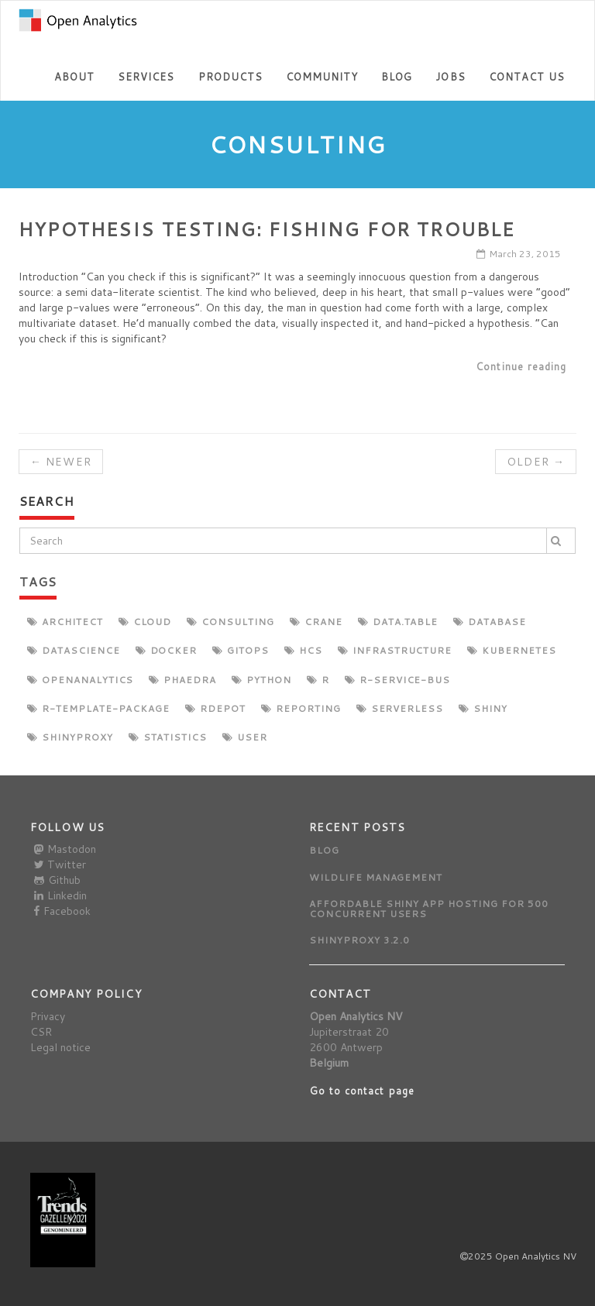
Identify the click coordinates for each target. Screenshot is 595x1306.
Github (57, 880)
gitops (240, 650)
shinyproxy (70, 737)
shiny (483, 708)
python (261, 679)
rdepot (215, 708)
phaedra (182, 679)
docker (167, 650)
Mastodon (65, 849)
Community (322, 77)
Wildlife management (375, 877)
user (244, 737)
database (489, 621)
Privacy (47, 1016)
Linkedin (60, 895)
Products (230, 77)
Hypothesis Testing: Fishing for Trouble (267, 229)
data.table (398, 621)
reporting (301, 708)
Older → (536, 461)
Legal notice (60, 1047)
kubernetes (511, 650)
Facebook (62, 911)
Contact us (527, 77)
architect (65, 621)
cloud (145, 621)
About (74, 77)
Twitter (60, 864)
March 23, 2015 (518, 253)
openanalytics (80, 679)
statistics (168, 737)
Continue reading (521, 366)
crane (316, 621)
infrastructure (395, 650)
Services (146, 77)
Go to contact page (362, 1091)
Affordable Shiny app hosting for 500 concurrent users (429, 908)
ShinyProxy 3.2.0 (359, 940)
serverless (400, 708)
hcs (303, 650)
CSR (41, 1032)
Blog (396, 77)
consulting (230, 621)
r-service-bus (397, 679)
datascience (73, 650)
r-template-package (98, 708)
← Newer (60, 461)
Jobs (450, 77)
